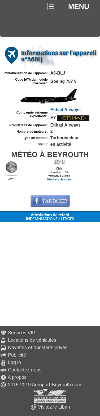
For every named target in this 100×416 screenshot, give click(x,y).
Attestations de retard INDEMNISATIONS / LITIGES (50, 216)
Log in (14, 362)
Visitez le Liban (54, 407)
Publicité (17, 355)
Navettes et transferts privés (37, 347)
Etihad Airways (65, 109)
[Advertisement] (50, 276)
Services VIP (21, 332)
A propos (17, 377)
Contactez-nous (24, 369)
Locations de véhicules (32, 340)
